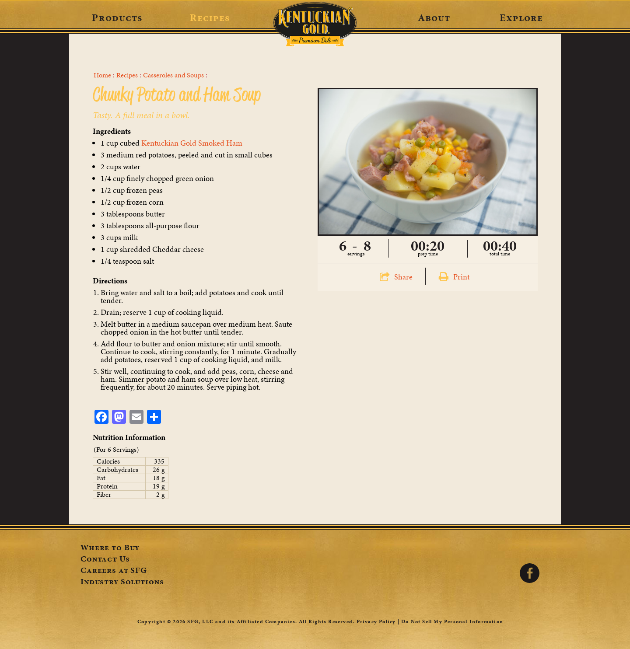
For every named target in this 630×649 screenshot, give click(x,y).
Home (102, 75)
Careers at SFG (113, 571)
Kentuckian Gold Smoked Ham (191, 142)
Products (117, 17)
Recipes (210, 17)
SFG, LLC (200, 621)
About (434, 17)
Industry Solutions (122, 582)
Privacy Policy (376, 621)
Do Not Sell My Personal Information (452, 621)
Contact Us (105, 560)
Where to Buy (110, 548)
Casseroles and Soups (173, 75)
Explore (521, 17)
